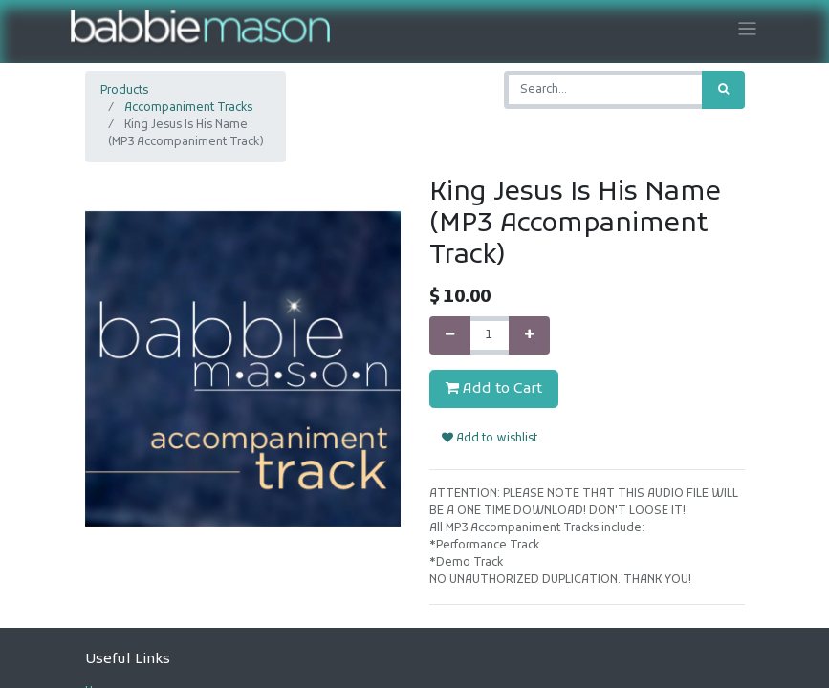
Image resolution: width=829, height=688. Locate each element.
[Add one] (529, 335)
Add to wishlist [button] (489, 438)
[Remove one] (449, 335)
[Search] (723, 90)
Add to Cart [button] (494, 388)
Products (124, 90)
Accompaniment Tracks (188, 108)
